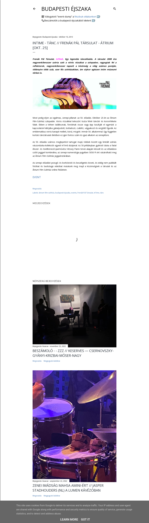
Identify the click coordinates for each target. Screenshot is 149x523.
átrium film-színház (46, 193)
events (74, 193)
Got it (85, 519)
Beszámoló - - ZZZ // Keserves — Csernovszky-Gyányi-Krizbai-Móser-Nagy (73, 353)
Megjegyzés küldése (52, 361)
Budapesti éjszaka (66, 8)
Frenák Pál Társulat (85, 193)
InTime (96, 193)
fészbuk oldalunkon (85, 16)
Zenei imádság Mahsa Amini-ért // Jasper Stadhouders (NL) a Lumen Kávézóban (68, 488)
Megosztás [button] (37, 188)
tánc (102, 193)
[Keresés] (114, 8)
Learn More (69, 519)
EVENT (37, 177)
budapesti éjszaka (62, 193)
